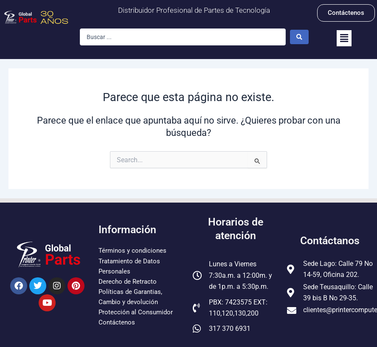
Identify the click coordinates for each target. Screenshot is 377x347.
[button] (344, 38)
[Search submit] (299, 37)
